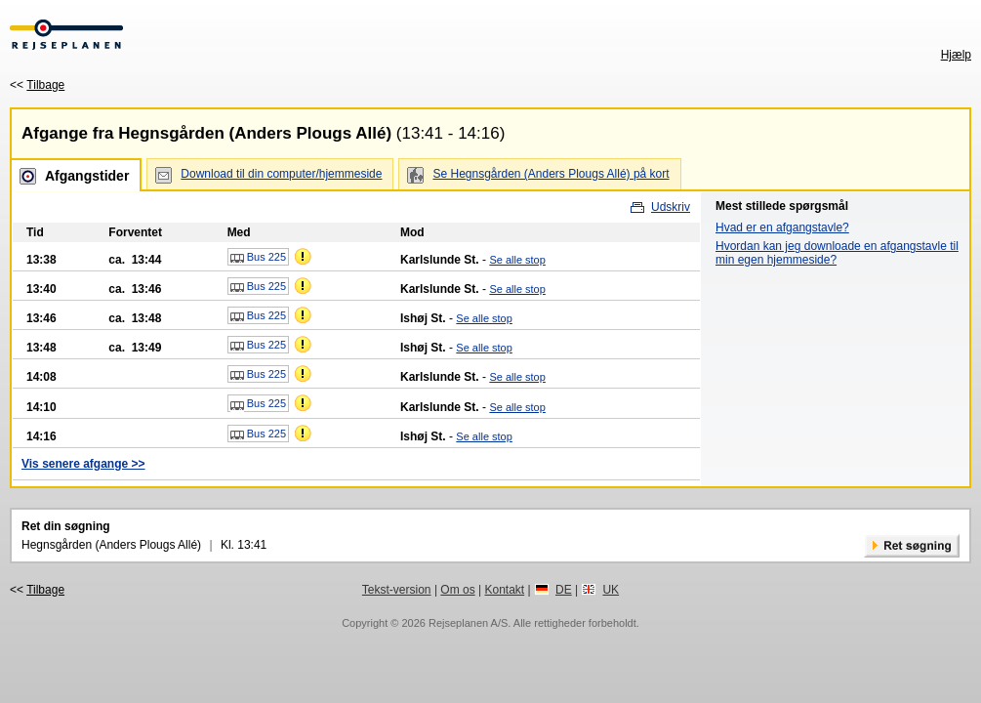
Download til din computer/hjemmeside (281, 174)
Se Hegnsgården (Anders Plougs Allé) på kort (550, 174)
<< (37, 85)
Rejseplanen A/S (468, 623)
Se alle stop (517, 260)
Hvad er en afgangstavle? (782, 227)
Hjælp (956, 55)
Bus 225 (258, 258)
